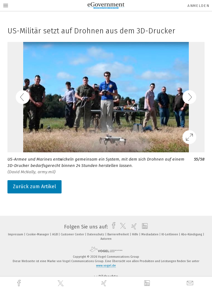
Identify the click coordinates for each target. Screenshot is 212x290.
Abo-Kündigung (192, 234)
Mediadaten (150, 234)
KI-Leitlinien (170, 234)
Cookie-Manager (38, 234)
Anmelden (198, 5)
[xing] (104, 283)
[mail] (191, 283)
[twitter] (61, 283)
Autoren (106, 239)
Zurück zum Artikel (34, 186)
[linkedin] (148, 283)
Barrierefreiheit (118, 234)
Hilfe (135, 234)
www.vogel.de (106, 265)
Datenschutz (96, 234)
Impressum (16, 234)
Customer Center (73, 234)
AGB (55, 234)
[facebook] (19, 283)
